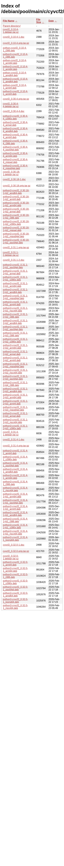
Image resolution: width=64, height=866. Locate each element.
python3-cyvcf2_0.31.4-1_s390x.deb (15, 458)
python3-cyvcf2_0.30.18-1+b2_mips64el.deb (16, 235)
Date (51, 21)
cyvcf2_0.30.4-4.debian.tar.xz (11, 105)
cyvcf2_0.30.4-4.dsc (13, 111)
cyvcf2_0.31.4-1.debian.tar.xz (11, 433)
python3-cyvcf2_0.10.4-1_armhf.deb (15, 92)
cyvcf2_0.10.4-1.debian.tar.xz (11, 30)
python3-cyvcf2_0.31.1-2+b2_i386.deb (15, 315)
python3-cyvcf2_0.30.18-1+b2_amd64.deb (16, 191)
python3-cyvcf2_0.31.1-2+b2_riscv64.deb (15, 371)
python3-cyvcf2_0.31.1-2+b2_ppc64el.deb (15, 328)
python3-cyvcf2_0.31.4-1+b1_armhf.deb (15, 507)
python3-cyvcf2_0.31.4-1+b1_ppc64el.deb (15, 501)
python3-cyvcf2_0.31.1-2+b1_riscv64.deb (15, 309)
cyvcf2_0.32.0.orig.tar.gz (16, 551)
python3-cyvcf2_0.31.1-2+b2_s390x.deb (15, 340)
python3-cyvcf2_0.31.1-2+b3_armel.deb (15, 414)
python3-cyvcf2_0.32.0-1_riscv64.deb (15, 606)
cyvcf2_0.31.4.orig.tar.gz (16, 445)
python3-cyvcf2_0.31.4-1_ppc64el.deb (15, 464)
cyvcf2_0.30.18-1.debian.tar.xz (11, 173)
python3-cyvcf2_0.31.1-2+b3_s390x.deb (15, 427)
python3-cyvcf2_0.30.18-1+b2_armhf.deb (16, 198)
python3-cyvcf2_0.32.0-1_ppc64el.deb (15, 588)
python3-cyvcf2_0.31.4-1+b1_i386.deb (15, 520)
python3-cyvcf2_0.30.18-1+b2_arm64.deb (16, 204)
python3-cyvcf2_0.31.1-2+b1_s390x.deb (15, 278)
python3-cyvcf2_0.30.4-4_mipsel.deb (15, 160)
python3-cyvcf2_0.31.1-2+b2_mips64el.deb (15, 365)
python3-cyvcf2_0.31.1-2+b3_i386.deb (15, 334)
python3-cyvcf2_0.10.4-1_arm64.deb (15, 68)
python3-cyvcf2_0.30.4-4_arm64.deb (15, 154)
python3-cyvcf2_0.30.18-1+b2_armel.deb (16, 210)
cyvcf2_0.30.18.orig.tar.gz (16, 185)
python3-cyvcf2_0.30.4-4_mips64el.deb (15, 167)
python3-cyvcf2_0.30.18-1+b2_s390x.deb (16, 222)
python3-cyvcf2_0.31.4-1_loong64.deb (15, 538)
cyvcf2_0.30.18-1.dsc (14, 179)
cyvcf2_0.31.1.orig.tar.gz (16, 247)
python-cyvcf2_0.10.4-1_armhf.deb (15, 86)
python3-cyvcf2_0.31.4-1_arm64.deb (15, 476)
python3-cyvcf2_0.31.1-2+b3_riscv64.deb (15, 421)
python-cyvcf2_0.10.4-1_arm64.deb (15, 61)
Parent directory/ (12, 26)
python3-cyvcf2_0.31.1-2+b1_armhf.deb (15, 303)
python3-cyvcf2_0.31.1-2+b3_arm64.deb (15, 396)
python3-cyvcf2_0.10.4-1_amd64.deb (15, 80)
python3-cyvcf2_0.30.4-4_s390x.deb (15, 117)
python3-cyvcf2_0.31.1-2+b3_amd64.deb (15, 390)
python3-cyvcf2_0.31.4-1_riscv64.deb (15, 489)
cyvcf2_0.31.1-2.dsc (13, 260)
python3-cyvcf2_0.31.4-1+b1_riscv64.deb (15, 532)
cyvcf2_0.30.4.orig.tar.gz (16, 99)
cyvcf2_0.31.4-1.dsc (13, 439)
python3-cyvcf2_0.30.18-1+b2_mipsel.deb (16, 229)
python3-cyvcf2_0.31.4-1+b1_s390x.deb (15, 526)
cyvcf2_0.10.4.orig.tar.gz (16, 43)
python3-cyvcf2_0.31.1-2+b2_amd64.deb (15, 322)
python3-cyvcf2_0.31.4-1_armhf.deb (15, 452)
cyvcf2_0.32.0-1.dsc (13, 545)
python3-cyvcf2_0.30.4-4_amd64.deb (15, 130)
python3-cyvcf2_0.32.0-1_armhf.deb (15, 563)
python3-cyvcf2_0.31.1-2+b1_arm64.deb (15, 284)
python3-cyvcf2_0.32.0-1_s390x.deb (15, 582)
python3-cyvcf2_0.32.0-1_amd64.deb (15, 594)
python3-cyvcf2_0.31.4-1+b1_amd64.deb (15, 513)
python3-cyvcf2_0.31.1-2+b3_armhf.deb (15, 402)
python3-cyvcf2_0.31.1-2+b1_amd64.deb (15, 291)
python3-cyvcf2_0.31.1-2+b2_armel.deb (15, 353)
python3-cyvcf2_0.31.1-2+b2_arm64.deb (15, 346)
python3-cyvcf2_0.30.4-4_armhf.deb (15, 136)
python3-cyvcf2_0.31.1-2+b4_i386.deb (15, 384)
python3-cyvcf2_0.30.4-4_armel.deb (15, 123)
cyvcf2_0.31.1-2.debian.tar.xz (11, 253)
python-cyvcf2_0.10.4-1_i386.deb (15, 49)
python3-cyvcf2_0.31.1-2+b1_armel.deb (15, 272)
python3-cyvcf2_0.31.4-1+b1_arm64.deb (15, 495)
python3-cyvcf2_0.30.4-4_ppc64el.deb (15, 148)
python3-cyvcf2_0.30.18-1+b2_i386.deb (16, 216)
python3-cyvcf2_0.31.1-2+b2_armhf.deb (15, 359)
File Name (8, 21)
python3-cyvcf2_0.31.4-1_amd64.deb (15, 470)
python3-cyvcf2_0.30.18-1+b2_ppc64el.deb (16, 241)
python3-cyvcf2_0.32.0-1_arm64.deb (15, 569)
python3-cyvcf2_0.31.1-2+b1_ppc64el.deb (15, 266)
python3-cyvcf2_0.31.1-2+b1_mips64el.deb (15, 297)
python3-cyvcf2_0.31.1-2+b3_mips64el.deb (15, 408)
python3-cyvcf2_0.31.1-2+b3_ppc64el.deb (15, 377)
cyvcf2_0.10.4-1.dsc (13, 37)
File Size (38, 20)
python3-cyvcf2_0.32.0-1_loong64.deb (15, 600)
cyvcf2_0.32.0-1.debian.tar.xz (11, 557)
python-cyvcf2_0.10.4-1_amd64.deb (15, 74)
